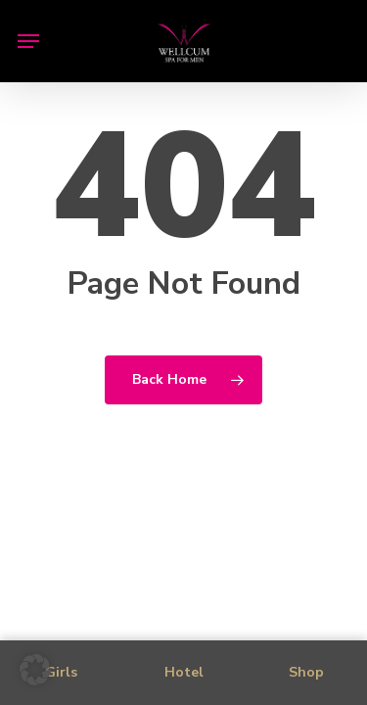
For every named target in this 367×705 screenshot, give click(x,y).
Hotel (184, 672)
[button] (28, 41)
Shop (306, 672)
